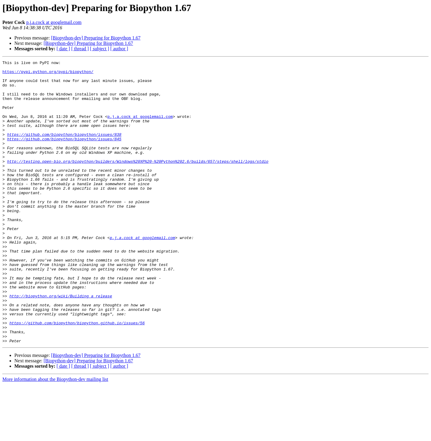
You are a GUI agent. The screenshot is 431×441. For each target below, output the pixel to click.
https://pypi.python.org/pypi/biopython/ (47, 74)
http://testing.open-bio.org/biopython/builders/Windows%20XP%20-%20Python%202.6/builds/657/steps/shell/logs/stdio (138, 182)
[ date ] (63, 48)
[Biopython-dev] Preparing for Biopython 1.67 (96, 37)
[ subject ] (99, 48)
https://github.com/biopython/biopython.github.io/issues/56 (76, 375)
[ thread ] (80, 48)
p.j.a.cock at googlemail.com (54, 22)
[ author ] (119, 48)
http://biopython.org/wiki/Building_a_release (60, 343)
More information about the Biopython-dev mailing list (55, 435)
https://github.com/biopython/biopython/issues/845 (64, 155)
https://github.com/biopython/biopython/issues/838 (64, 149)
